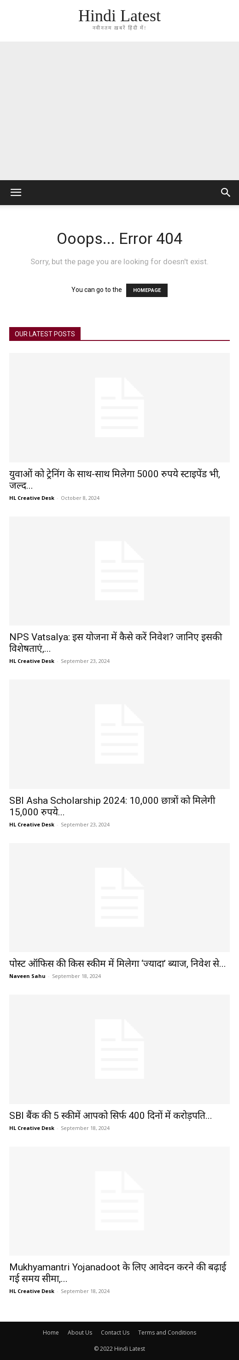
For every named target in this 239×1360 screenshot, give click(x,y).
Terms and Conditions (167, 1332)
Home (51, 1332)
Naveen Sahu (27, 975)
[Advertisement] (119, 111)
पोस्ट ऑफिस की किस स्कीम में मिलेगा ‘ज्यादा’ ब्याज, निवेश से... (117, 963)
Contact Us (115, 1332)
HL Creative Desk (31, 497)
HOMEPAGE (147, 290)
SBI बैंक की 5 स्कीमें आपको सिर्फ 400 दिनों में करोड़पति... (110, 1115)
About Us (80, 1332)
